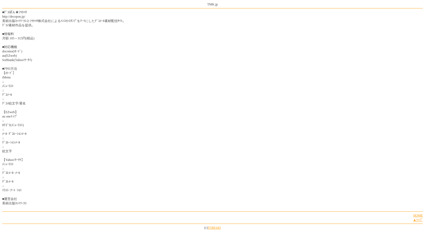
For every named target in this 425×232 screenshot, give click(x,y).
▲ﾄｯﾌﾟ (418, 220)
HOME (418, 215)
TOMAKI (214, 228)
